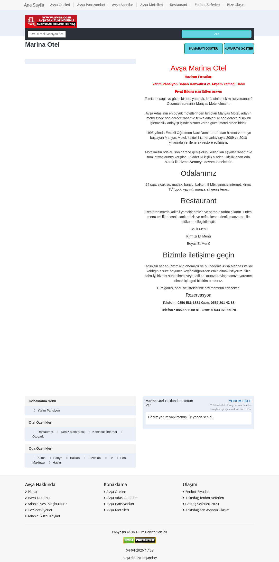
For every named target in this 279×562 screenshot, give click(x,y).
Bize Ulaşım (236, 4)
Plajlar (31, 491)
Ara (216, 34)
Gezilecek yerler (38, 510)
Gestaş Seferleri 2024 (201, 503)
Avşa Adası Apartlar (120, 497)
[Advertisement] (139, 360)
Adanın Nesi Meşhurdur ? (46, 503)
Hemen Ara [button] (239, 48)
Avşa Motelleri (151, 4)
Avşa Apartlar (122, 4)
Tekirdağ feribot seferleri (203, 497)
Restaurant (178, 4)
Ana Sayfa (34, 5)
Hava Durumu (37, 497)
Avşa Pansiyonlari (91, 4)
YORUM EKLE (240, 401)
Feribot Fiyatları (196, 491)
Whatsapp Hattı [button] (204, 48)
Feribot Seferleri (207, 4)
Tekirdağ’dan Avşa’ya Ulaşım (206, 510)
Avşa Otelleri (60, 4)
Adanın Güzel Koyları (42, 516)
